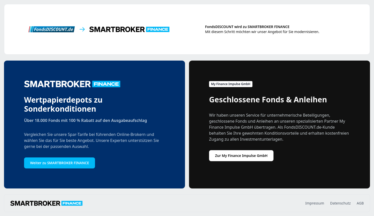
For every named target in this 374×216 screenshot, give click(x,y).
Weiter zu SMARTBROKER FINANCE (59, 162)
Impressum (314, 203)
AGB (360, 203)
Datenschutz (340, 203)
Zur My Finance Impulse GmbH (241, 155)
